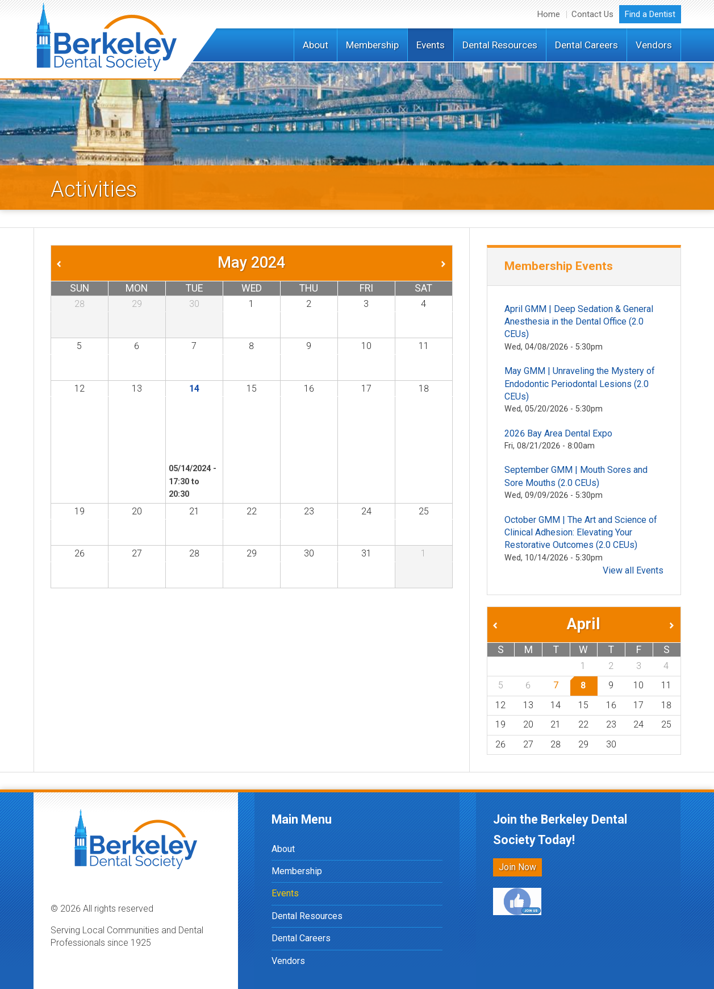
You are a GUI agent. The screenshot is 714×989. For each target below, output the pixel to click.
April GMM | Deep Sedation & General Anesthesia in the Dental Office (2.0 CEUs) (578, 322)
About (315, 45)
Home (548, 14)
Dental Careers (586, 45)
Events (430, 45)
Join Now (517, 867)
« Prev (58, 263)
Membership (372, 45)
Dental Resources (499, 45)
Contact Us (592, 14)
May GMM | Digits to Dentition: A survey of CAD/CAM (188, 431)
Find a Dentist (650, 14)
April (583, 624)
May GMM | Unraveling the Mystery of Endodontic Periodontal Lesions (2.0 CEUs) (579, 383)
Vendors (654, 45)
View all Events (633, 570)
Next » (445, 263)
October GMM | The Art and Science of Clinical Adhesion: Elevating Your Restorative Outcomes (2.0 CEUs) (580, 532)
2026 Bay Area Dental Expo (558, 433)
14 (194, 388)
